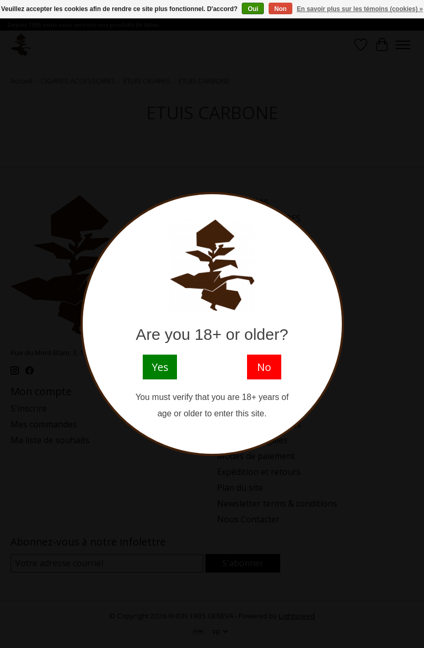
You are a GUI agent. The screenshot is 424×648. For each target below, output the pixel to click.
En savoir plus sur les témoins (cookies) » (359, 9)
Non (280, 9)
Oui (253, 9)
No (264, 367)
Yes (160, 367)
